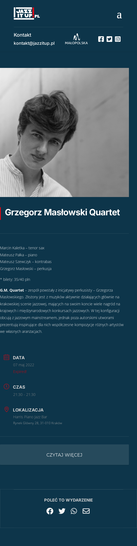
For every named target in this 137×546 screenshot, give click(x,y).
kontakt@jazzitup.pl (34, 43)
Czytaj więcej (65, 455)
